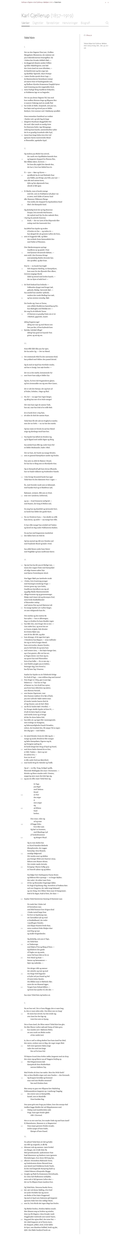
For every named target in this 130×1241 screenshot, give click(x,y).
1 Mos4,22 (89, 35)
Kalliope (24, 2)
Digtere (30, 2)
